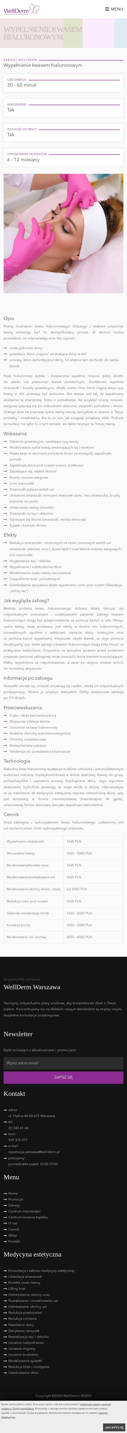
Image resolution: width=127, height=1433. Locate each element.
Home (13, 1193)
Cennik (13, 1229)
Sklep (12, 1235)
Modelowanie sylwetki (25, 1361)
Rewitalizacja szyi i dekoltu (28, 1337)
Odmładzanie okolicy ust (27, 1307)
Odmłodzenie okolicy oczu (29, 1295)
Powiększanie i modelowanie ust (33, 1301)
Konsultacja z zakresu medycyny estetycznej (41, 1271)
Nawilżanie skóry (21, 1325)
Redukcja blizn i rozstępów (28, 1367)
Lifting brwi (17, 1288)
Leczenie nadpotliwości (26, 1343)
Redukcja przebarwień (25, 1312)
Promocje (15, 1199)
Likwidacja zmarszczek (25, 1276)
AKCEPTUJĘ (114, 1427)
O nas (12, 1223)
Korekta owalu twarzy (24, 1282)
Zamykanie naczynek (23, 1331)
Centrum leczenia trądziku (28, 1217)
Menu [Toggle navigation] (114, 9)
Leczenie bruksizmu (23, 1354)
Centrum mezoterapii (24, 1211)
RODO (86, 1396)
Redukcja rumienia (22, 1318)
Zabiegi (14, 1205)
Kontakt (14, 1241)
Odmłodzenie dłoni (23, 1373)
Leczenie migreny (21, 1348)
